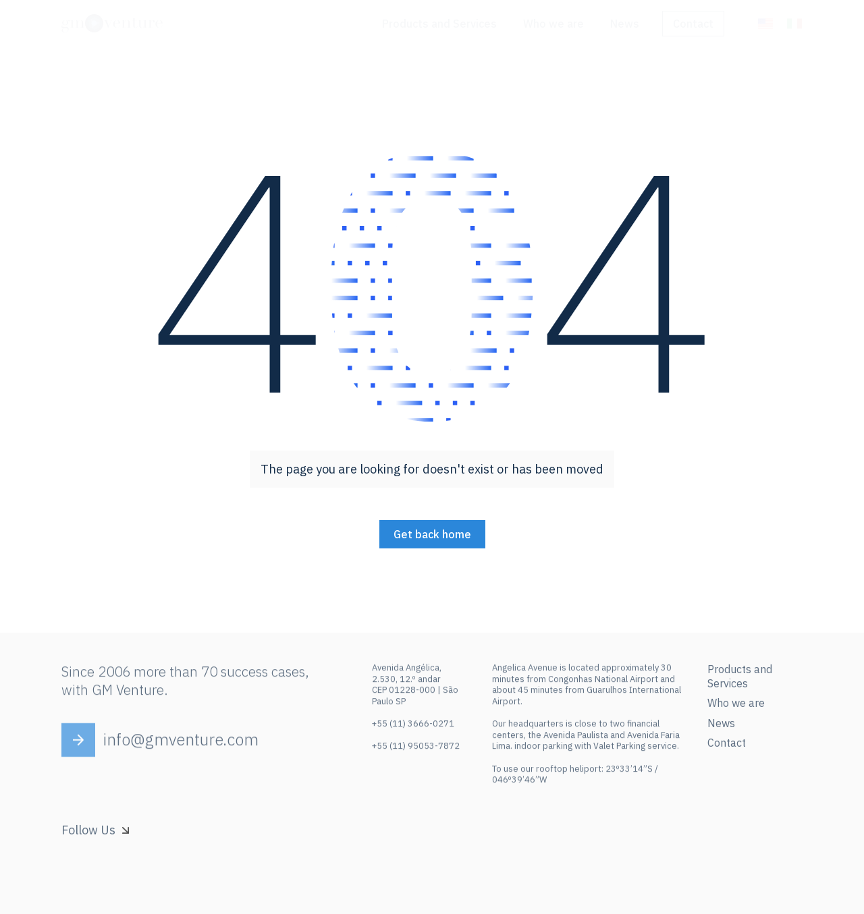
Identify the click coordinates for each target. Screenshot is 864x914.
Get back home (432, 534)
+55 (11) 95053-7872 (416, 751)
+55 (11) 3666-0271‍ (413, 729)
